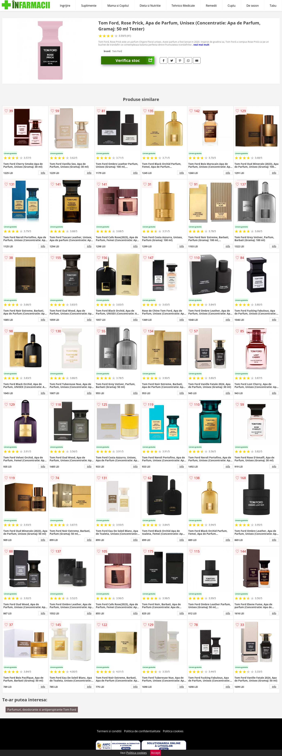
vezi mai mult (201, 44)
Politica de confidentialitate (142, 731)
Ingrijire (65, 6)
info (43, 172)
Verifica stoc (134, 60)
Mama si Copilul (118, 6)
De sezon (252, 6)
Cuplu (232, 6)
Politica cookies (173, 731)
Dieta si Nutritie (150, 6)
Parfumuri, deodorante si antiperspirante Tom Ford (41, 710)
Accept (155, 753)
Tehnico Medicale (183, 6)
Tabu (273, 6)
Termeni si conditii (109, 731)
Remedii (211, 6)
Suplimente (88, 6)
